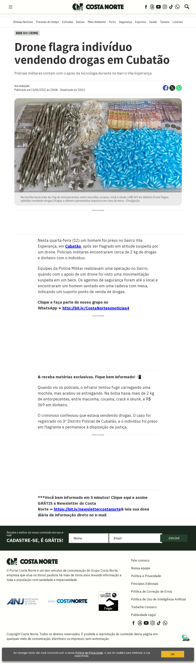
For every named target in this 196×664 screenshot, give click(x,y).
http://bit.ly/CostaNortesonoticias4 (95, 308)
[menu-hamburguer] (10, 7)
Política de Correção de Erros (151, 591)
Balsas (80, 22)
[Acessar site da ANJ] (22, 601)
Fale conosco (140, 560)
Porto (112, 22)
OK (173, 657)
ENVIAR (173, 538)
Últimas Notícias (23, 22)
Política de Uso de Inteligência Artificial (158, 599)
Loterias (178, 22)
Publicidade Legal (143, 615)
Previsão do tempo (47, 22)
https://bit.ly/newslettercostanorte (87, 509)
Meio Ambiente (97, 22)
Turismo (165, 22)
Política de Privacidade (89, 655)
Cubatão (73, 246)
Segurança (125, 22)
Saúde (153, 22)
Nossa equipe (140, 568)
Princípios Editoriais (144, 584)
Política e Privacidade (146, 576)
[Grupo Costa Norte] (67, 601)
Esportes (140, 22)
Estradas (67, 22)
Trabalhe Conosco (144, 607)
